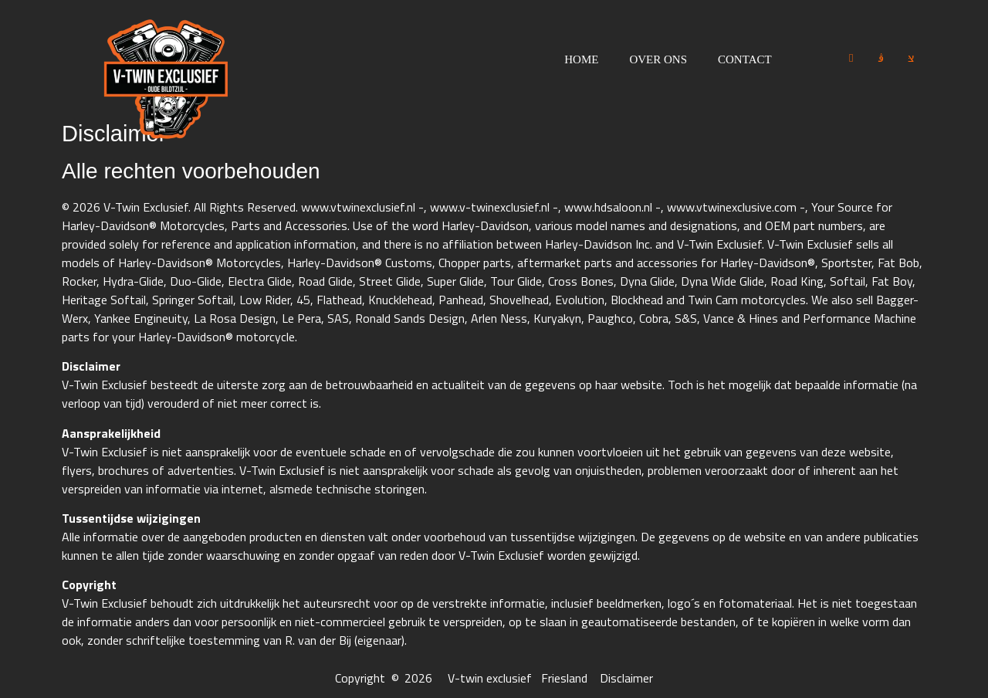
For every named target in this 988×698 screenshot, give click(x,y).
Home (581, 59)
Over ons (658, 59)
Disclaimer (626, 678)
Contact (745, 59)
